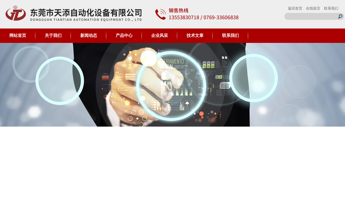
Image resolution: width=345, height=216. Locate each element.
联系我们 (331, 8)
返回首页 (295, 8)
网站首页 (17, 35)
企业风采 (159, 35)
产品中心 (124, 35)
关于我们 (53, 35)
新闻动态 (88, 35)
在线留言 (313, 8)
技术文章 (195, 35)
